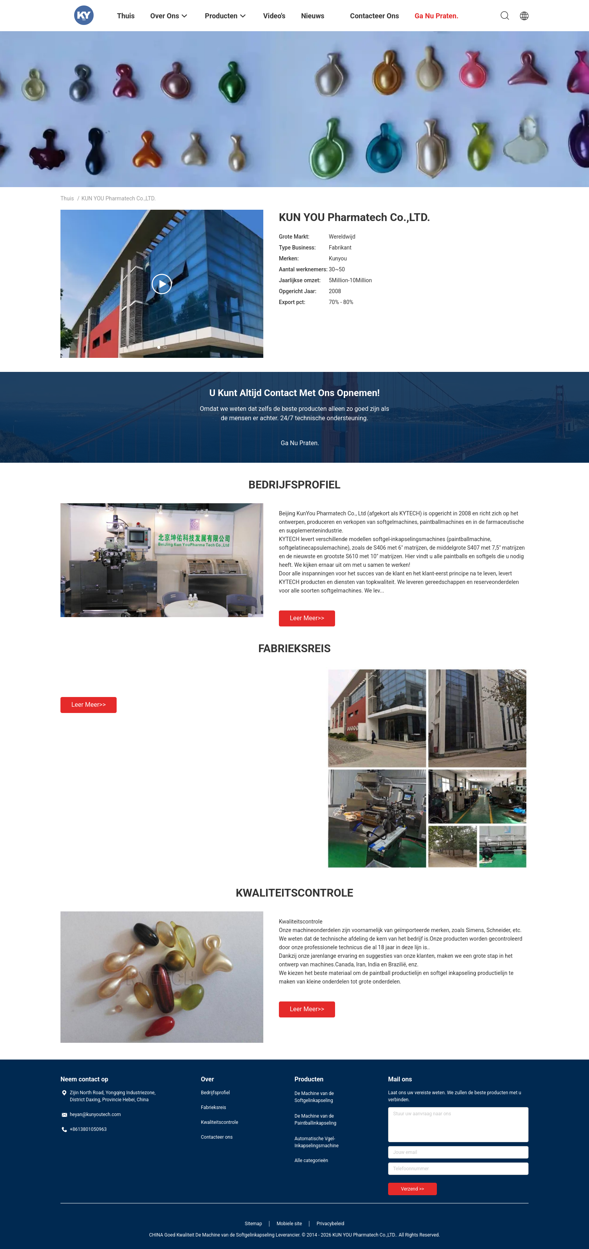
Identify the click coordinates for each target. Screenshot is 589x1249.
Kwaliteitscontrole (219, 1122)
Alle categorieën (311, 1160)
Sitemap (253, 1223)
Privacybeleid (330, 1223)
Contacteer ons (216, 1137)
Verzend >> (412, 1189)
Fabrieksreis (213, 1107)
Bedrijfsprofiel (215, 1092)
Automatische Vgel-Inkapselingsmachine (316, 1142)
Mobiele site (289, 1223)
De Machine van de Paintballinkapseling (315, 1119)
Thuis (67, 198)
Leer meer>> (307, 618)
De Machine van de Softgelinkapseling (314, 1097)
